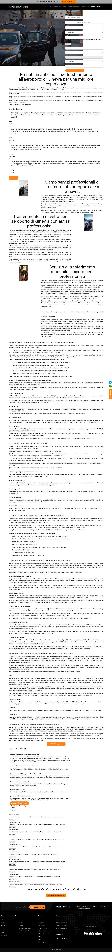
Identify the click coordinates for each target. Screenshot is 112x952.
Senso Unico (72, 10)
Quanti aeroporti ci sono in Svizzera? (19, 782)
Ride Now (13, 810)
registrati (92, 922)
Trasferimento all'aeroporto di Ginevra (50, 88)
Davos (20, 920)
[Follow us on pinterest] (65, 938)
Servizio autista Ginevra (16, 446)
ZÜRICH (3, 920)
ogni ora (71, 12)
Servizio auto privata (61, 928)
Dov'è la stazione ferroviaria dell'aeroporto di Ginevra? (23, 766)
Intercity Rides (74, 7)
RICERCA (68, 44)
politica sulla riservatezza (44, 931)
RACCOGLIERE (69, 15)
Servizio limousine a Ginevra (54, 319)
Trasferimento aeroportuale (63, 920)
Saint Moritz (4, 925)
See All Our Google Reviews (56, 895)
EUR (47, 7)
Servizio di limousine (61, 922)
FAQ (39, 939)
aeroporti (85, 7)
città (65, 7)
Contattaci (41, 922)
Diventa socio (41, 925)
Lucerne (21, 925)
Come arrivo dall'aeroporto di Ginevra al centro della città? (24, 754)
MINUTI (67, 34)
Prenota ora (13, 178)
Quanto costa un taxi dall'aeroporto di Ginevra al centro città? (25, 774)
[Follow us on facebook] (60, 938)
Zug (20, 932)
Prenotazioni (96, 7)
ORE (66, 29)
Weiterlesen (12, 819)
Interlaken (3, 930)
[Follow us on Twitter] (57, 938)
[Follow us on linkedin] (67, 938)
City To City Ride (42, 942)
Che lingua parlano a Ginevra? (17, 789)
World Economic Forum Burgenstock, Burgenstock (26, 929)
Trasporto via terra (61, 931)
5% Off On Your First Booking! (18, 806)
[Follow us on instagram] (62, 938)
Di (38, 920)
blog (39, 936)
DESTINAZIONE (69, 19)
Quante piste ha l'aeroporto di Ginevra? (20, 796)
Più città (4, 936)
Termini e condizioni (43, 928)
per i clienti (57, 7)
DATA (66, 24)
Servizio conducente (61, 925)
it (51, 7)
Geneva (21, 922)
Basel (2, 922)
